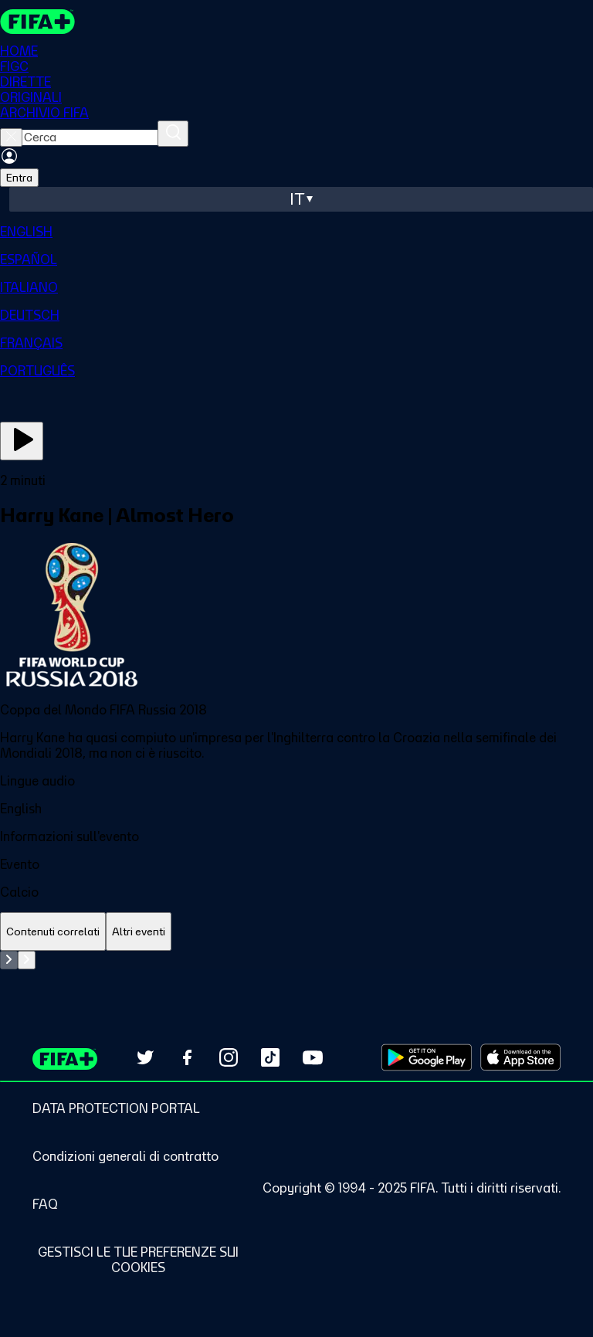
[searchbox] (90, 137)
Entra (19, 178)
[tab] (53, 932)
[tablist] (296, 932)
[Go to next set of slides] (27, 960)
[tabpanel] (296, 960)
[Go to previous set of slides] (9, 960)
